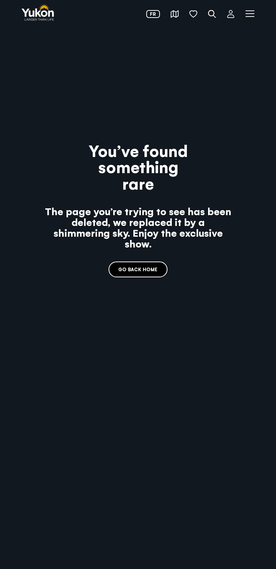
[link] (38, 13)
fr (153, 14)
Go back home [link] (137, 269)
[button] (174, 14)
